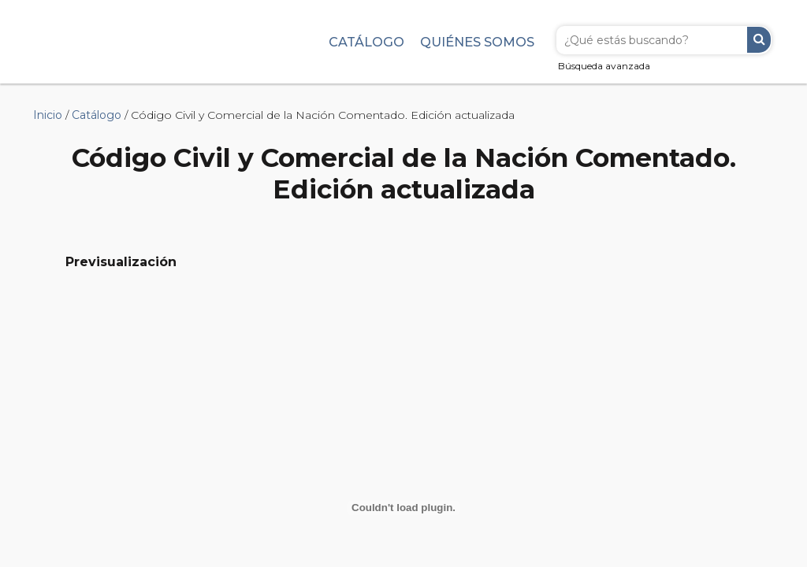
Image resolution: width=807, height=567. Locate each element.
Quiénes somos (477, 42)
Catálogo (366, 42)
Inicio (47, 115)
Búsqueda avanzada (604, 66)
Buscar (759, 40)
